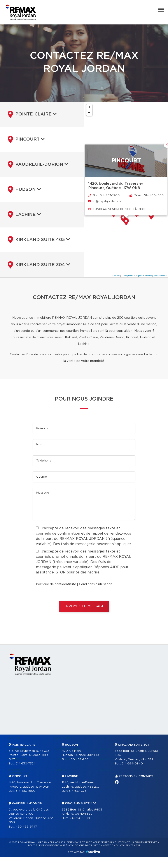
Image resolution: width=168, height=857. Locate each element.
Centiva (93, 851)
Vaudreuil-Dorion (38, 164)
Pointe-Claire (32, 114)
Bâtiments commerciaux (19, 771)
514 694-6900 (79, 818)
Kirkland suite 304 (39, 265)
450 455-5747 (26, 826)
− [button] (89, 112)
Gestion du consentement (122, 845)
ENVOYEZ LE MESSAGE (84, 606)
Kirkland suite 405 (39, 239)
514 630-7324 (25, 763)
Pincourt (26, 139)
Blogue (105, 769)
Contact (152, 738)
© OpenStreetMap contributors (150, 275)
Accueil (14, 738)
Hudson (24, 189)
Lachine (24, 214)
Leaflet (116, 275)
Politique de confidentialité (56, 584)
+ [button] (89, 107)
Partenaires (63, 738)
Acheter (60, 769)
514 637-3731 (78, 791)
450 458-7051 (79, 759)
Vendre (105, 738)
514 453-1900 (25, 791)
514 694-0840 (132, 763)
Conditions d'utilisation (95, 584)
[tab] (42, 114)
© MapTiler (127, 275)
